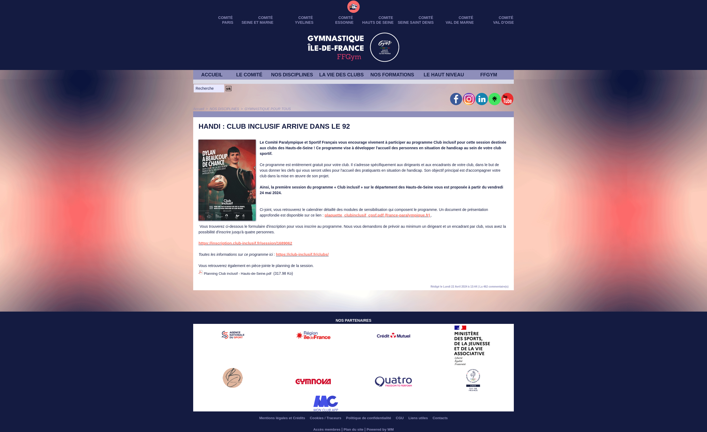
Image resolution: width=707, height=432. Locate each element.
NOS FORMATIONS (392, 74)
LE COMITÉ (249, 74)
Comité (506, 17)
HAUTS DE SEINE (378, 22)
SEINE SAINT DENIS (416, 22)
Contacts (449, 416)
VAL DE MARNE (460, 22)
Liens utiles (424, 416)
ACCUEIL (212, 74)
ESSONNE (344, 22)
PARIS (227, 22)
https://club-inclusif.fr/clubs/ (301, 254)
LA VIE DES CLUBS (341, 74)
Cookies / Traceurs (322, 416)
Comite (386, 17)
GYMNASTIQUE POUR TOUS (264, 109)
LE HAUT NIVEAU (444, 74)
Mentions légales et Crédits (275, 416)
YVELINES (304, 22)
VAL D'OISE (503, 22)
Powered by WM (381, 427)
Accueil (198, 109)
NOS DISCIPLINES (292, 74)
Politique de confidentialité (369, 416)
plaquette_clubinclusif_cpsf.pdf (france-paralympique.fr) (375, 215)
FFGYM (488, 74)
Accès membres (325, 427)
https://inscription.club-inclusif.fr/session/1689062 (243, 243)
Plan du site (353, 427)
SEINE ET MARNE (257, 22)
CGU (403, 416)
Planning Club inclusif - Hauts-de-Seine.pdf (239, 272)
